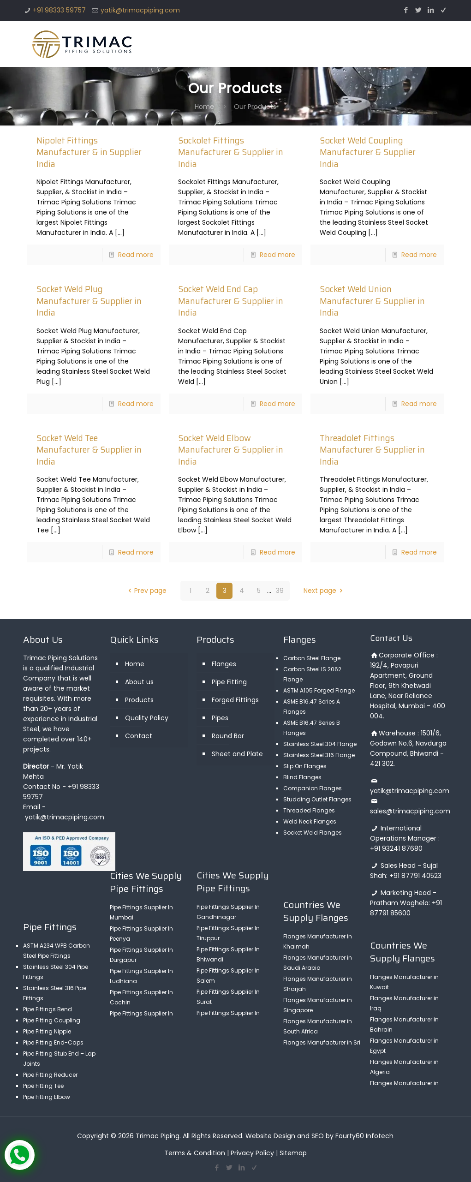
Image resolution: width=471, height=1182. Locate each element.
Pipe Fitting (229, 682)
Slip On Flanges (305, 766)
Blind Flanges (302, 777)
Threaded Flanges (309, 810)
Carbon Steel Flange (311, 658)
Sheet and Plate (237, 753)
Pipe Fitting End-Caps (53, 1042)
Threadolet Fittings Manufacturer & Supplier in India (372, 449)
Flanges (224, 664)
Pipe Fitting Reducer (50, 1075)
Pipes (220, 717)
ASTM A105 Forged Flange (319, 690)
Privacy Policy (252, 1153)
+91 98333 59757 (59, 10)
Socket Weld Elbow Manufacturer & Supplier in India (230, 449)
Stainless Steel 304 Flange (320, 744)
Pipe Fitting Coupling (51, 1020)
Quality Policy (146, 717)
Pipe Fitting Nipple (47, 1031)
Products (139, 699)
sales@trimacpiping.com (410, 811)
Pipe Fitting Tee (43, 1086)
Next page (325, 590)
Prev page (146, 590)
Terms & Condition (194, 1153)
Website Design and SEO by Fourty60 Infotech (319, 1135)
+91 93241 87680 (396, 848)
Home (204, 106)
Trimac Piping (157, 1135)
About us (139, 682)
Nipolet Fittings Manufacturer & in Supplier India (89, 152)
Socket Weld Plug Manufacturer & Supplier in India (89, 300)
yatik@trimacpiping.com (140, 10)
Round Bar (228, 735)
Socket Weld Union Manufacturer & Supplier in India (372, 300)
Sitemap (293, 1153)
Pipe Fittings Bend (47, 1009)
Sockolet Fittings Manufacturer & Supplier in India (230, 152)
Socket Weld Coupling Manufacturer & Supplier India (368, 152)
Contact (138, 735)
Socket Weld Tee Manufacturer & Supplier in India (89, 449)
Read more (136, 254)
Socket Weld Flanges (312, 832)
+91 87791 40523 (415, 875)
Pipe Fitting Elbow (46, 1097)
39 (280, 590)
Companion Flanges (312, 788)
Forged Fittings (235, 699)
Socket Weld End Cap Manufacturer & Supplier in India (230, 300)
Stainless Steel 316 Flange (319, 755)
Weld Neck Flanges (309, 821)
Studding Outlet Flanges (317, 799)
